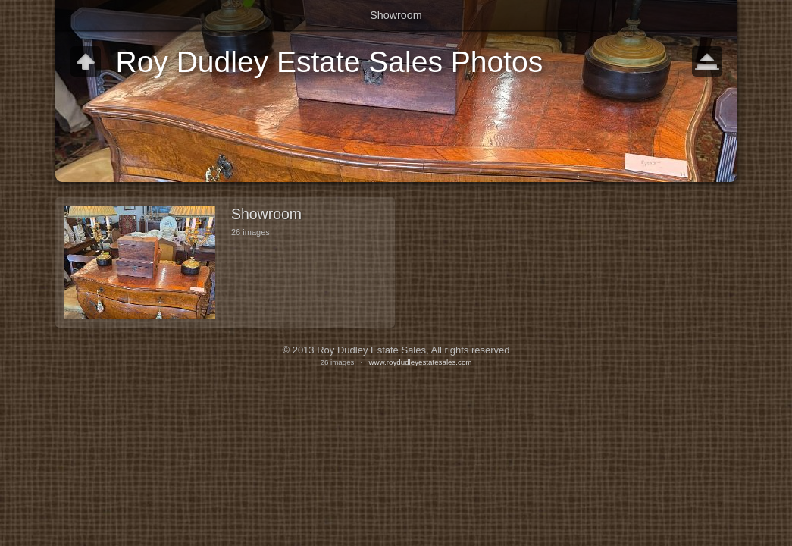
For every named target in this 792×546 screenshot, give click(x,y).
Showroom (395, 15)
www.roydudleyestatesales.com (419, 362)
